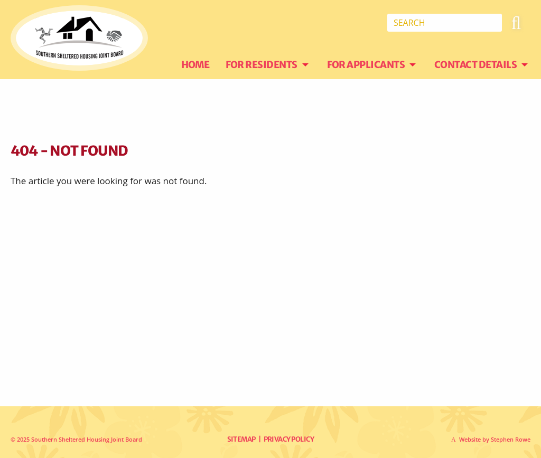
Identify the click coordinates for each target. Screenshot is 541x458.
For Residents (262, 65)
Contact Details (475, 65)
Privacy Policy (289, 439)
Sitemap (241, 439)
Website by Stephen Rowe (494, 439)
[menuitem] (203, 64)
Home (195, 65)
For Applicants (366, 65)
